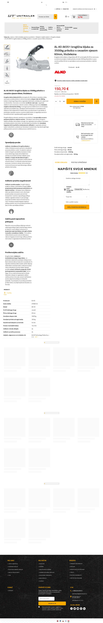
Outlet (75, 28)
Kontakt (50, 5)
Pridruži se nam (44, 587)
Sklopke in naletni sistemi (42, 37)
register (66, 9)
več (36, 337)
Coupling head (7, 293)
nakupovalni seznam (45, 569)
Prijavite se (52, 603)
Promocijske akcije (68, 28)
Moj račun (42, 561)
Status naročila (13, 563)
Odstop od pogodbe (76, 578)
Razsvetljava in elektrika (35, 28)
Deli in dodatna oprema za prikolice (25, 28)
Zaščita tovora (50, 28)
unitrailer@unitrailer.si (51, 2)
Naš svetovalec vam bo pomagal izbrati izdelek (87, 149)
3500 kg (70, 84)
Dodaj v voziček (80, 113)
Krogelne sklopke (55, 37)
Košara (41, 566)
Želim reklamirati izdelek (15, 569)
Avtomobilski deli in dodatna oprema (60, 28)
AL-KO (77, 67)
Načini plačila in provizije (77, 569)
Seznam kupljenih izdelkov (46, 572)
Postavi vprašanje (79, 162)
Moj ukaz (11, 561)
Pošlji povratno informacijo (76, 207)
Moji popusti (43, 578)
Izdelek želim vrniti (13, 572)
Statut (72, 572)
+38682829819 (85, 153)
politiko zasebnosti (76, 575)
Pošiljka (72, 566)
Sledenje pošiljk (13, 566)
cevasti (69, 80)
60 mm (70, 82)
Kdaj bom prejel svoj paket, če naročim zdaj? (87, 136)
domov (12, 37)
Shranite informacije (76, 563)
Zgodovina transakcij (45, 575)
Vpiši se (58, 9)
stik (9, 575)
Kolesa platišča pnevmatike (43, 28)
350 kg (76, 86)
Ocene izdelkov (61, 162)
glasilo (41, 581)
